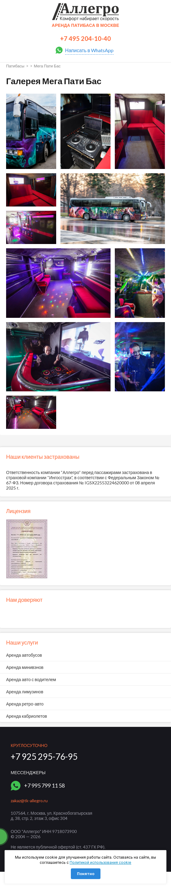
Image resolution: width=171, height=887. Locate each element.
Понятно (85, 873)
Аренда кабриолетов (26, 716)
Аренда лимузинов (24, 691)
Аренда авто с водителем (31, 679)
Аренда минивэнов (24, 667)
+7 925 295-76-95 (44, 756)
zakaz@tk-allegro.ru (29, 800)
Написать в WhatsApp (89, 50)
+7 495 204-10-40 (85, 38)
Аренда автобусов (24, 655)
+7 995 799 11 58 (44, 785)
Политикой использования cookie (100, 862)
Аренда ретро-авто (25, 703)
